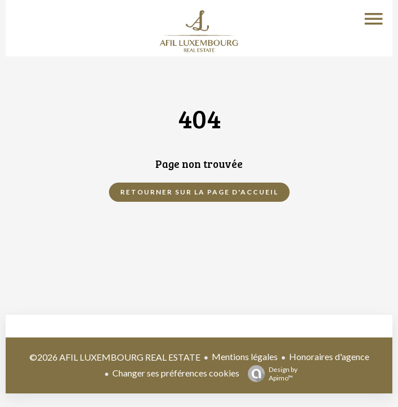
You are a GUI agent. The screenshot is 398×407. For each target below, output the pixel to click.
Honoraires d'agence (329, 356)
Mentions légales (245, 356)
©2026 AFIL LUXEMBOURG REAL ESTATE (114, 357)
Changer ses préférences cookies (175, 372)
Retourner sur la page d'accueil (199, 192)
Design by (270, 373)
